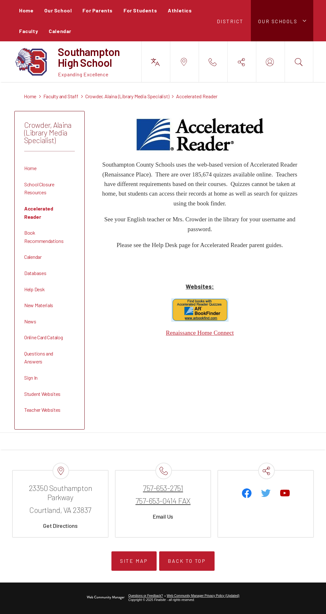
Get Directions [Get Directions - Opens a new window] (60, 525)
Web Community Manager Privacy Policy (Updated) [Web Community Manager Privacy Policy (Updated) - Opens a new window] (203, 595)
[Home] (26, 10)
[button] (282, 20)
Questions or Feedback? (145, 595)
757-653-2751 (163, 488)
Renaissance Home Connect (200, 332)
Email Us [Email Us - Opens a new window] (163, 516)
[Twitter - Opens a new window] (266, 493)
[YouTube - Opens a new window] (285, 493)
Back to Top (187, 561)
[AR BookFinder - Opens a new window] (200, 319)
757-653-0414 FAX (163, 500)
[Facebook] (247, 493)
